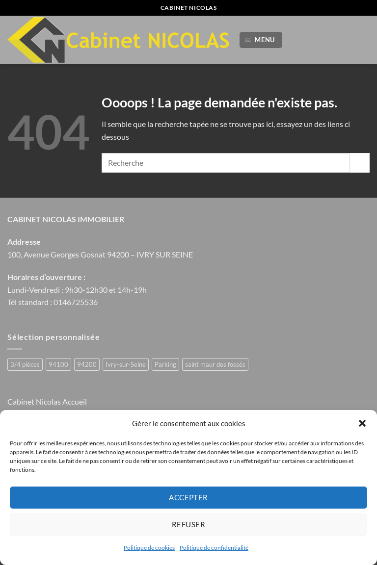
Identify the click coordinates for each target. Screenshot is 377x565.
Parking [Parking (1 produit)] (165, 364)
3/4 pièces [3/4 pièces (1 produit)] (25, 364)
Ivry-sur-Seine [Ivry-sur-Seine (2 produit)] (126, 364)
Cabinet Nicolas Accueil (47, 401)
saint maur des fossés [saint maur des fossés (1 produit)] (215, 364)
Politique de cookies (149, 547)
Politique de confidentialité (214, 547)
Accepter (188, 497)
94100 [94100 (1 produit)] (58, 364)
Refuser (188, 524)
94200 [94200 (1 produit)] (87, 364)
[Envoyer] (360, 162)
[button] (362, 423)
